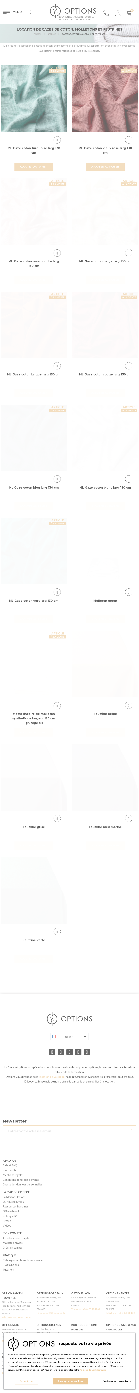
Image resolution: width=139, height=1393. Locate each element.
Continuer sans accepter (117, 1381)
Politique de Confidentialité (92, 1369)
